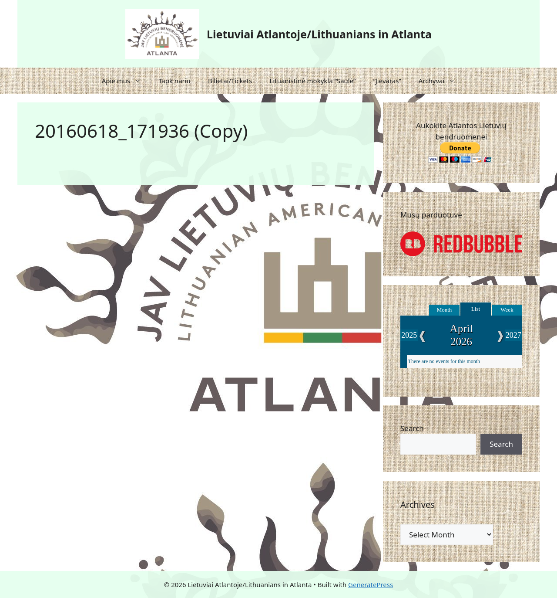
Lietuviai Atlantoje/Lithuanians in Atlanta (319, 34)
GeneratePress (370, 584)
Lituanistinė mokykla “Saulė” (312, 80)
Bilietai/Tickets (230, 80)
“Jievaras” (387, 80)
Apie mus (126, 81)
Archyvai (441, 81)
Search (412, 428)
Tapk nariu (174, 80)
